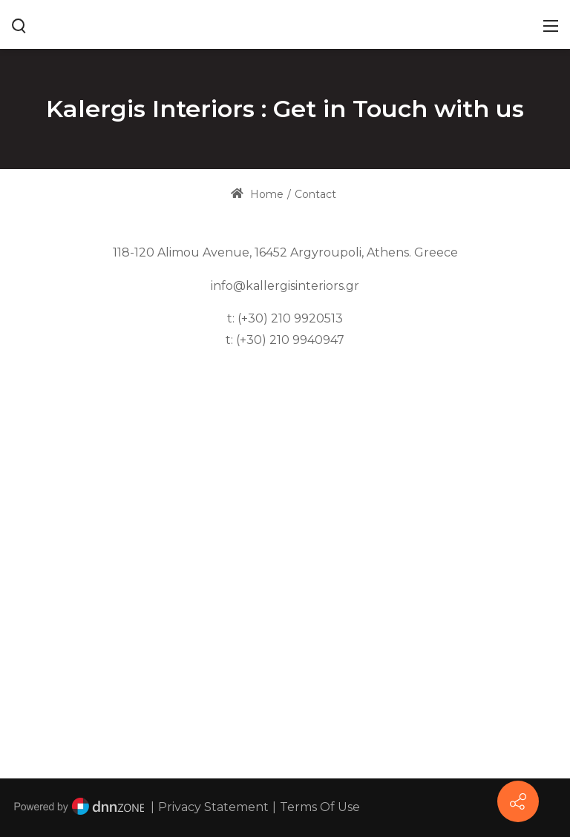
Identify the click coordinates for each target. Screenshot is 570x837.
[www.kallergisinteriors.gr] (285, 24)
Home (257, 194)
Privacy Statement (213, 807)
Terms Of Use (320, 807)
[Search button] (19, 25)
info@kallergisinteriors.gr (285, 286)
